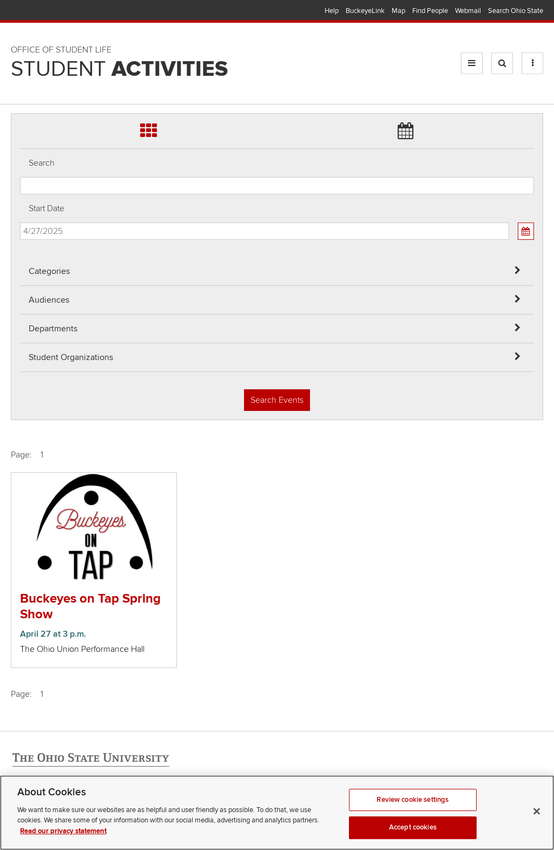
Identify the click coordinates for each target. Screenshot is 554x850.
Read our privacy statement (63, 840)
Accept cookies (413, 836)
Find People (430, 10)
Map (398, 10)
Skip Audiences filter (20, 15)
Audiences (49, 300)
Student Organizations (71, 357)
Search (42, 163)
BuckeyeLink (365, 10)
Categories (49, 271)
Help (332, 10)
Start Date (46, 208)
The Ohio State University (32, 11)
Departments (53, 328)
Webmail (468, 10)
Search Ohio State (515, 10)
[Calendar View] (526, 231)
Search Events (277, 400)
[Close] (537, 820)
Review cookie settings (413, 809)
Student (119, 69)
